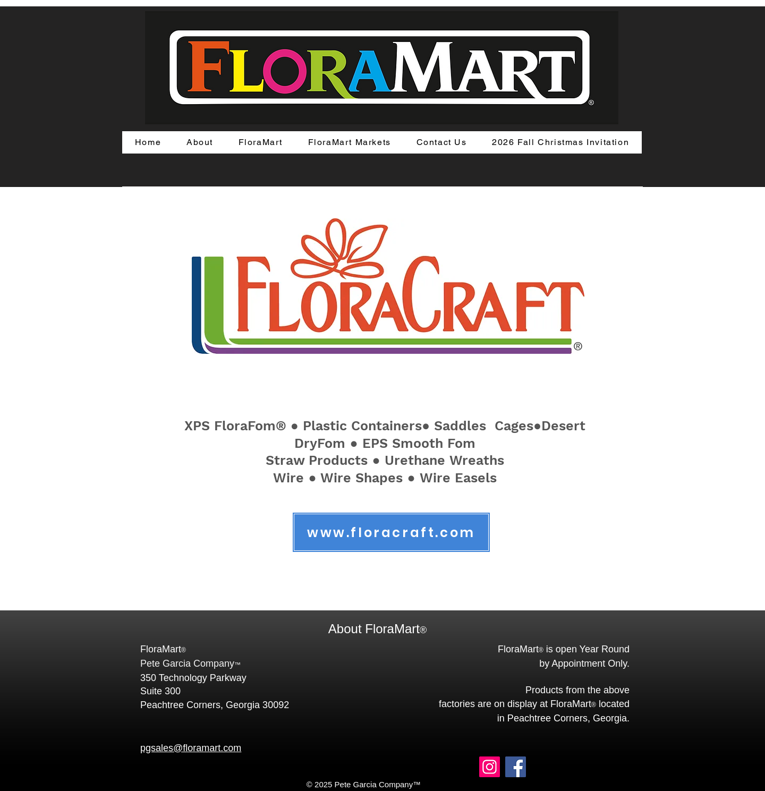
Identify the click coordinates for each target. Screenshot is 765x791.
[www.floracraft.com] (391, 532)
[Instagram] (489, 766)
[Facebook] (515, 766)
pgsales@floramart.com (190, 748)
